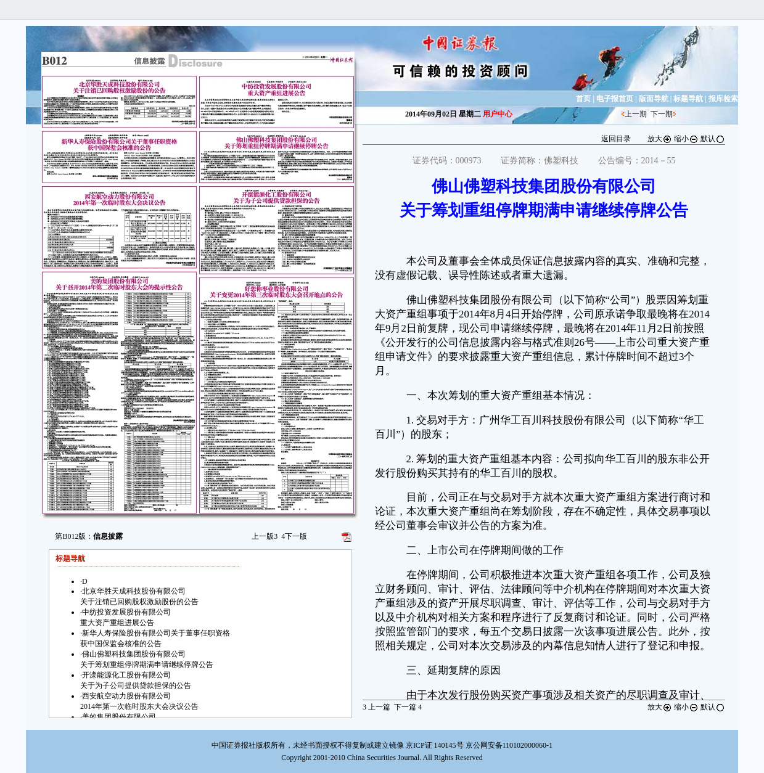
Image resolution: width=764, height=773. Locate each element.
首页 (583, 98)
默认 (712, 138)
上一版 (264, 536)
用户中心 (497, 114)
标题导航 (688, 98)
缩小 (686, 138)
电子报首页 (614, 98)
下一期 (662, 114)
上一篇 (376, 707)
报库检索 (723, 98)
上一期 (636, 114)
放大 (659, 138)
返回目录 (616, 138)
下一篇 (408, 707)
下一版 (294, 536)
